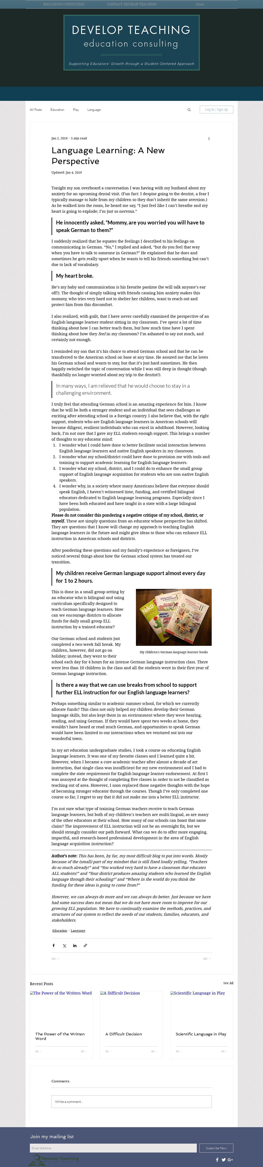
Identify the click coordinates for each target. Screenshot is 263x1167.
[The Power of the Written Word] (61, 1008)
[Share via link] (85, 945)
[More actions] (209, 138)
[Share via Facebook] (54, 945)
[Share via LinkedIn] (75, 945)
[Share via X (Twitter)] (64, 945)
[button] (189, 109)
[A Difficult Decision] (131, 1008)
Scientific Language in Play (201, 1034)
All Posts (36, 110)
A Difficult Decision (123, 1034)
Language (94, 110)
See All (228, 983)
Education (57, 110)
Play (76, 110)
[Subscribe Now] (216, 1148)
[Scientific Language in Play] (202, 1008)
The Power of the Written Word (60, 1036)
